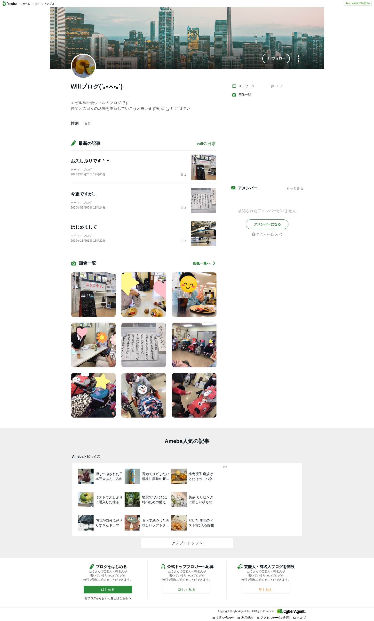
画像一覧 (241, 94)
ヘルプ (299, 617)
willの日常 (206, 143)
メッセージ (243, 86)
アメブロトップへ (187, 543)
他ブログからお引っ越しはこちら (106, 598)
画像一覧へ (204, 263)
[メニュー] (298, 59)
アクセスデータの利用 (273, 617)
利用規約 (245, 617)
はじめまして (84, 227)
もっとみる (294, 188)
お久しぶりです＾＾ (90, 160)
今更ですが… (84, 194)
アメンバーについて (267, 234)
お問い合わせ (223, 617)
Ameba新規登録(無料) (358, 3)
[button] (276, 58)
